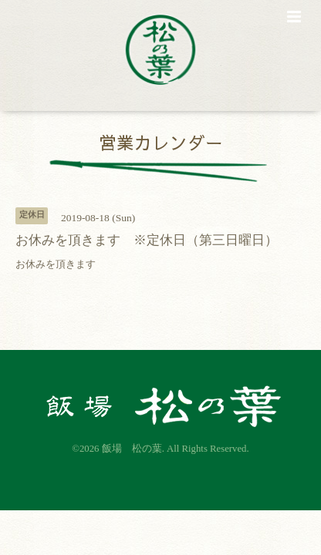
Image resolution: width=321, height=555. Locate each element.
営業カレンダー (161, 142)
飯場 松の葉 (132, 448)
